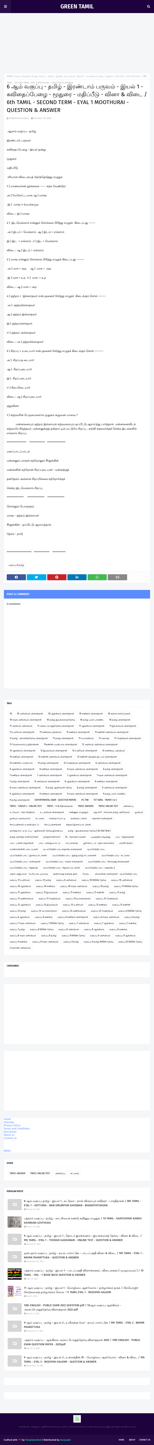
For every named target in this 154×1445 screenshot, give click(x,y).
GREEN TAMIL (77, 6)
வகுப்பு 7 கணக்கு (127, 923)
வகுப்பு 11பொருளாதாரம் (78, 898)
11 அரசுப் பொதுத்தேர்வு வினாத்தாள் (55, 726)
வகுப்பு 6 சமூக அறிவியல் (106, 917)
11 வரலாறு (104, 738)
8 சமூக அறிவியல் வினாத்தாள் (25, 787)
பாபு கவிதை (71, 843)
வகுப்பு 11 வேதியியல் (49, 898)
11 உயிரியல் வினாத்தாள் (22, 732)
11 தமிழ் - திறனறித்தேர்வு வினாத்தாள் (29, 738)
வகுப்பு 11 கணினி (95, 892)
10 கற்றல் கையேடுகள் (119, 713)
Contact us (10, 1138)
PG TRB (84, 800)
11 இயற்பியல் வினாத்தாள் (123, 726)
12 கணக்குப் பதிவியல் (113, 750)
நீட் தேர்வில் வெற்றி (75, 837)
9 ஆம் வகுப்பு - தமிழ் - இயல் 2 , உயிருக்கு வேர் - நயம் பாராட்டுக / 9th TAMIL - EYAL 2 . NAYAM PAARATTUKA (84, 1325)
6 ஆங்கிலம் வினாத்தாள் (22, 769)
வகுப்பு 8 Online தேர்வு (41, 929)
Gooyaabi (65, 1439)
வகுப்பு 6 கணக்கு (43, 917)
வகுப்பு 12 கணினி (121, 904)
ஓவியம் (139, 812)
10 (11, 713)
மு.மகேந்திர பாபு (96, 849)
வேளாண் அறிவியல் (20, 948)
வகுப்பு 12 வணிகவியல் (74, 911)
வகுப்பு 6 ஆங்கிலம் (20, 917)
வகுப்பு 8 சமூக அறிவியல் (23, 935)
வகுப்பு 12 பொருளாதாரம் (44, 911)
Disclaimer (10, 1131)
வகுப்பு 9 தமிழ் (71, 941)
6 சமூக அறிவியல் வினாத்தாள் (82, 769)
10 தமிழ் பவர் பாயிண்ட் (92, 719)
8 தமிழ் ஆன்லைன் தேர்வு (59, 787)
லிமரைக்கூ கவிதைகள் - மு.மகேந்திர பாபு (116, 874)
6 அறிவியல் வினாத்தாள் (108, 763)
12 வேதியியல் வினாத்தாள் (77, 763)
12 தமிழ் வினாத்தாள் (48, 763)
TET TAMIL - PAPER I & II (105, 800)
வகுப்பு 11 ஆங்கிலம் (20, 892)
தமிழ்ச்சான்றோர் (51, 837)
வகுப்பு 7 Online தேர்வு (52, 923)
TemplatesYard (33, 1439)
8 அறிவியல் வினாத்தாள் (47, 781)
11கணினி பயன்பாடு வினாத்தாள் (60, 744)
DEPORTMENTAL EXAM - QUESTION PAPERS (55, 800)
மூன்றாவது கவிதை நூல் (65, 874)
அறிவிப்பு (128, 806)
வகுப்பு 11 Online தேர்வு (126, 886)
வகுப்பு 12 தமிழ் (43, 880)
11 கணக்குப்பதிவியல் (50, 732)
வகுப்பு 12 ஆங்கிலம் (20, 904)
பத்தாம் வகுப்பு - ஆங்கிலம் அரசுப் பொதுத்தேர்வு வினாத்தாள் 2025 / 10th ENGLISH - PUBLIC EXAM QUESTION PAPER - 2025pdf (82, 1342)
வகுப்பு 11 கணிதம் (72, 892)
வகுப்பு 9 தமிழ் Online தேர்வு (98, 941)
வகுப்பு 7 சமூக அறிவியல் (23, 923)
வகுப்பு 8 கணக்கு (118, 929)
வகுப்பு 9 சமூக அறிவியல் (45, 941)
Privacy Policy (12, 1125)
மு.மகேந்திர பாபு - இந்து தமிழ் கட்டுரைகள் (74, 855)
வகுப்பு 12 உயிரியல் (73, 904)
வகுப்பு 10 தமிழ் (100, 886)
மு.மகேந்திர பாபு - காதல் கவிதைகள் (64, 861)
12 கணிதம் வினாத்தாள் (21, 756)
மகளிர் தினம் (126, 843)
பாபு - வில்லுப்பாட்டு (49, 843)
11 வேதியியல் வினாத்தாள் (127, 738)
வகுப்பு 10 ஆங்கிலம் (20, 886)
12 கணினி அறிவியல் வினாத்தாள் (55, 756)
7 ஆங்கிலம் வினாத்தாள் (79, 775)
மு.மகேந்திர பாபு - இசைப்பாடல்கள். (28, 855)
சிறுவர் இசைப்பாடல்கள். (78, 824)
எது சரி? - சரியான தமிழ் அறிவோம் (112, 812)
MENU (7, 1150)
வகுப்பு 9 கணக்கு (18, 941)
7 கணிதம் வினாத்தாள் (21, 775)
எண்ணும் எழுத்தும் (78, 812)
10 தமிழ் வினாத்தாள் (119, 719)
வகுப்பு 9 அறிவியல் (100, 935)
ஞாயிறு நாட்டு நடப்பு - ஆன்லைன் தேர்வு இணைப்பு (36, 830)
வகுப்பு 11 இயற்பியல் (46, 892)
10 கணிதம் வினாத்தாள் (91, 713)
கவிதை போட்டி (57, 818)
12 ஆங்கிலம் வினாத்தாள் (22, 750)
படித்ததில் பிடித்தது (100, 837)
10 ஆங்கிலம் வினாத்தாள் (61, 713)
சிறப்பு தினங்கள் (52, 824)
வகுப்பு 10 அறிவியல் (122, 880)
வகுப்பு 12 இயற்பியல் (47, 904)
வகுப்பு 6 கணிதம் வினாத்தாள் (72, 917)
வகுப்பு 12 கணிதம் (97, 904)
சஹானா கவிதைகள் (102, 818)
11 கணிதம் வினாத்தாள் (78, 732)
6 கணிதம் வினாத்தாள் (51, 769)
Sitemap (9, 1122)
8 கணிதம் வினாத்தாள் (106, 781)
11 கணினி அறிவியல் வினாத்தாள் (112, 732)
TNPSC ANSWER (85, 806)
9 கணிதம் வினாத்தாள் (51, 793)
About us (9, 1135)
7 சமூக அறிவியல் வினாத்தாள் (112, 775)
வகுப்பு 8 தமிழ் (49, 935)
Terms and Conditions (17, 1128)
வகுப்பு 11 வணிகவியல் (21, 898)
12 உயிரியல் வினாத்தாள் (84, 750)
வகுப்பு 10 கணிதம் (45, 886)
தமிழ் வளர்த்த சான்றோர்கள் (24, 837)
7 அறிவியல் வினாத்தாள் (49, 775)
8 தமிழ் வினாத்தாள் (87, 787)
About (132, 1440)
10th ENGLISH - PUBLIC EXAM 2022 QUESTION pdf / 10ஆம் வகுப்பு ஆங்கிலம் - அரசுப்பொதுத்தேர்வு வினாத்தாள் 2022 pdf (72, 1307)
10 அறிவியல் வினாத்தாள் (30, 713)
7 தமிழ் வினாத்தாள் (19, 781)
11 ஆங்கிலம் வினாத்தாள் (92, 726)
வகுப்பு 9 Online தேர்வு (73, 935)
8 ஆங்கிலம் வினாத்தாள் (77, 781)
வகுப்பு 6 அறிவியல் (66, 880)
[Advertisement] (77, 41)
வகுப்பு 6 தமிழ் (22, 76)
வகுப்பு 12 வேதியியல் (107, 898)
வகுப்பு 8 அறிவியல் (68, 929)
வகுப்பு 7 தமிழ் (17, 929)
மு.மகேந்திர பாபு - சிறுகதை (24, 867)
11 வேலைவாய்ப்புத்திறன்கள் (24, 744)
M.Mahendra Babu (19, 118)
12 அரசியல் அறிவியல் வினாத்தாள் (100, 744)
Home (10, 76)
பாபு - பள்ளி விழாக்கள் (22, 843)
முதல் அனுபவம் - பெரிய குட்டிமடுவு (29, 874)
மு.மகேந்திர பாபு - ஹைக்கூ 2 (100, 867)
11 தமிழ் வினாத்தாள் (63, 738)
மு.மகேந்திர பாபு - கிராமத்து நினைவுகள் (108, 861)
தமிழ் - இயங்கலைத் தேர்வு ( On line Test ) (89, 830)
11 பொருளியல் (86, 738)
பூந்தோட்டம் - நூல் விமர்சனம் (98, 843)
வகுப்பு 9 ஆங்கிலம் (125, 935)
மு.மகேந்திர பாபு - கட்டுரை (115, 855)
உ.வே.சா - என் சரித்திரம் (22, 812)
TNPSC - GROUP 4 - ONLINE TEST (26, 806)
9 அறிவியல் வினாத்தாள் (114, 787)
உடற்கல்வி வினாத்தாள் (52, 812)
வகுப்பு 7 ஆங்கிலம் (104, 923)
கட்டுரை (39, 818)
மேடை (86, 874)
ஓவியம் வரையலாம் (20, 818)
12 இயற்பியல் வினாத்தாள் (54, 750)
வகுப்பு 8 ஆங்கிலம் (94, 929)
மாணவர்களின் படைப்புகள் (24, 849)
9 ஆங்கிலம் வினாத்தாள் (22, 793)
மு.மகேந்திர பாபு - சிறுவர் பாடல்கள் (61, 867)
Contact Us (144, 1440)
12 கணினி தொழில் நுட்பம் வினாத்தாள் (97, 756)
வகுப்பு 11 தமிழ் (117, 892)
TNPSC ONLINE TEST (108, 806)
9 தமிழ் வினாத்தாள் (20, 800)
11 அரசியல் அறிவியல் (21, 726)
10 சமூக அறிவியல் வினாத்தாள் (26, 719)
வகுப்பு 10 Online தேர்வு (94, 880)
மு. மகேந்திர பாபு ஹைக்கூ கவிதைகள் (62, 849)
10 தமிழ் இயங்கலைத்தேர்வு (61, 719)
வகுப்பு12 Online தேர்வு (130, 941)
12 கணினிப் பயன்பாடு (21, 763)
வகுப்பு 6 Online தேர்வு (129, 911)
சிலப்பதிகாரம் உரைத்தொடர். (24, 824)
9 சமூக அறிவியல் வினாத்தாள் (82, 793)
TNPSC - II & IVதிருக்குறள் (60, 806)
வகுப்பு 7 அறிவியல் (79, 923)
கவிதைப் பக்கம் (79, 818)
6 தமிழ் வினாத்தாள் (113, 769)
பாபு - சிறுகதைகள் (124, 837)
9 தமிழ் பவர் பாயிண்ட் (114, 793)
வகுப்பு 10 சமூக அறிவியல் (73, 886)
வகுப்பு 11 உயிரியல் (20, 880)
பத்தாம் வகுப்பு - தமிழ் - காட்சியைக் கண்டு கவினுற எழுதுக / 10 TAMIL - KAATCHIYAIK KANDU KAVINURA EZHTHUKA (83, 1220)
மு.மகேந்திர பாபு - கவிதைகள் (25, 861)
